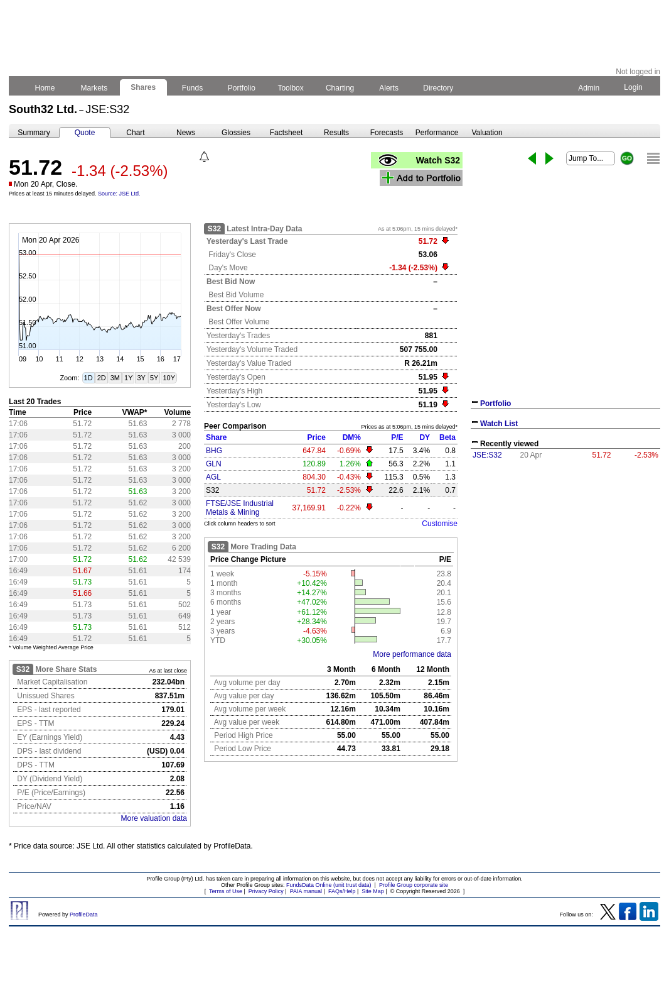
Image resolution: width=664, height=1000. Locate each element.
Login (633, 87)
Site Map (372, 891)
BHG (214, 450)
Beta (447, 437)
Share (216, 437)
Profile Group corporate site (413, 885)
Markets (93, 88)
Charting (340, 88)
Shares (143, 87)
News (185, 132)
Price (317, 437)
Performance (437, 132)
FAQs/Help (342, 891)
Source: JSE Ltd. (119, 193)
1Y (128, 378)
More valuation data (154, 818)
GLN (214, 463)
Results (336, 132)
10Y (169, 378)
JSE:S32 (487, 455)
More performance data (412, 654)
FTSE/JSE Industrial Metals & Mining (240, 508)
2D (101, 378)
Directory (438, 88)
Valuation (486, 132)
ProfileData (84, 914)
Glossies (236, 132)
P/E (397, 437)
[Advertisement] (565, 558)
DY (424, 437)
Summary (34, 132)
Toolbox (291, 88)
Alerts (389, 88)
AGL (213, 477)
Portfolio (242, 88)
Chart (135, 132)
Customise (440, 523)
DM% (352, 437)
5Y (154, 378)
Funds (192, 88)
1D (88, 378)
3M (115, 378)
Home (45, 88)
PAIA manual (306, 891)
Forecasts (387, 132)
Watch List (499, 423)
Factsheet (286, 132)
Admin (588, 88)
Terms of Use (225, 891)
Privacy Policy (266, 891)
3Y (141, 378)
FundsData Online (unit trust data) (329, 885)
